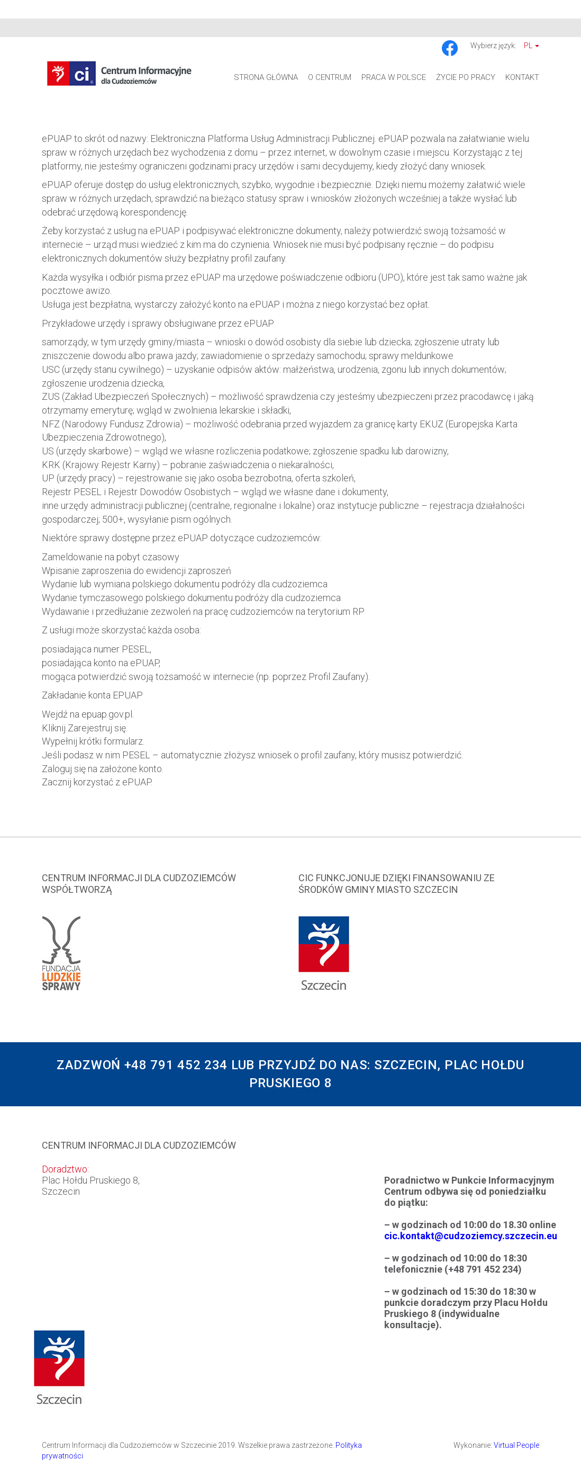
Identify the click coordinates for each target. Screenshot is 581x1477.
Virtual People (516, 1445)
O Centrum (329, 77)
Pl (531, 45)
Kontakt (522, 77)
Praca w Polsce (393, 77)
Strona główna (266, 77)
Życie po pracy (465, 77)
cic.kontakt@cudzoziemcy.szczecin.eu (470, 1235)
